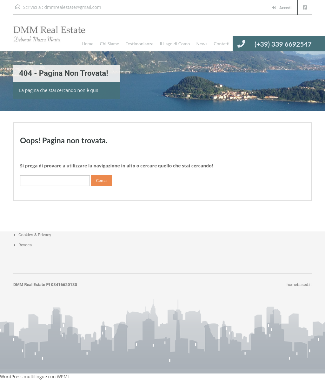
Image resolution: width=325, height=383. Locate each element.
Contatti (221, 43)
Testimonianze (140, 43)
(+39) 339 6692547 (283, 44)
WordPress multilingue (23, 376)
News (201, 43)
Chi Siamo (109, 43)
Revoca (25, 245)
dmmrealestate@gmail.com (72, 7)
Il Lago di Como (175, 43)
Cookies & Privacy (34, 234)
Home (87, 43)
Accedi (282, 7)
